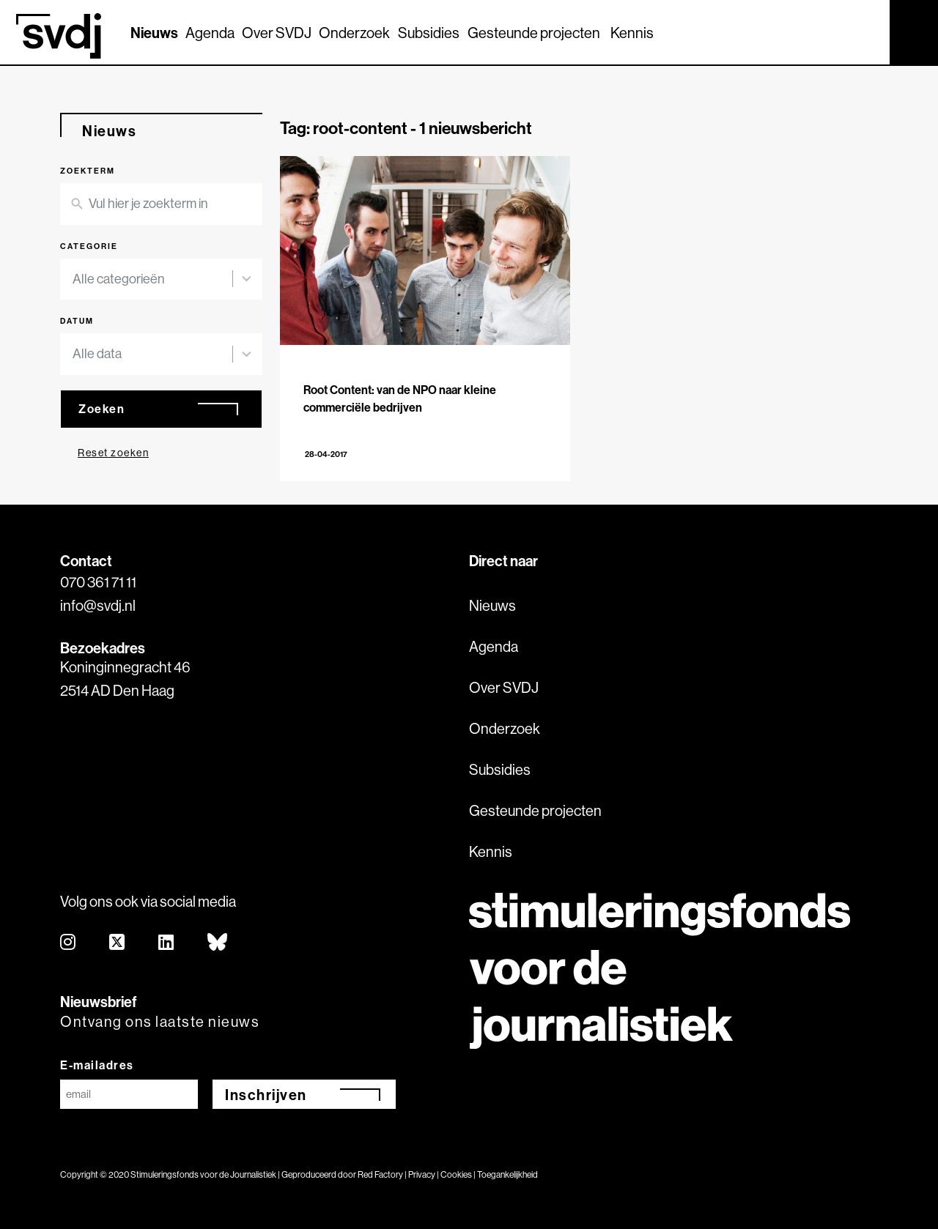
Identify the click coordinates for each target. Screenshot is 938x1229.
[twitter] (117, 943)
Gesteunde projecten (534, 32)
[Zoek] (865, 31)
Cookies (456, 1174)
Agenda (209, 32)
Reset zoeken (113, 452)
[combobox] (152, 279)
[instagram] (68, 943)
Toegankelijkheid (507, 1174)
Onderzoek (354, 32)
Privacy (421, 1174)
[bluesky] (218, 943)
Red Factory (380, 1174)
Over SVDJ (276, 32)
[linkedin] (166, 943)
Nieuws (154, 32)
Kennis (632, 32)
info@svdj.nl (98, 605)
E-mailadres (97, 1065)
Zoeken (101, 408)
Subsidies (428, 32)
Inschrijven (266, 1094)
